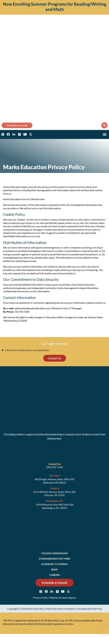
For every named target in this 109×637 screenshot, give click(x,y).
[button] (104, 125)
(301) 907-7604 (54, 467)
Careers (54, 574)
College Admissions (54, 553)
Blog (54, 569)
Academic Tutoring (54, 564)
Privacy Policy (40, 597)
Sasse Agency (69, 597)
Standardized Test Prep (54, 558)
